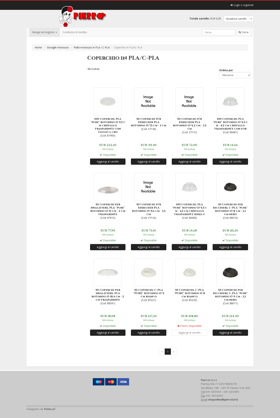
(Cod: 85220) (189, 279)
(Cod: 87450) (107, 111)
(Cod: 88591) (107, 281)
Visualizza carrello (236, 18)
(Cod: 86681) (230, 110)
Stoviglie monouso (58, 47)
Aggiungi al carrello (108, 161)
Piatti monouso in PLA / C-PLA (92, 47)
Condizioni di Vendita (74, 32)
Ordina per (226, 70)
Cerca (243, 32)
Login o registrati (242, 5)
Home (38, 47)
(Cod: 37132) (148, 195)
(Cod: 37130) (148, 108)
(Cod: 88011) (230, 281)
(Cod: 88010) (230, 195)
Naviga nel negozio (44, 32)
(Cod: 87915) (107, 195)
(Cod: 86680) (189, 195)
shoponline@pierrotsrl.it (223, 399)
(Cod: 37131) (189, 110)
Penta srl (49, 409)
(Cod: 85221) (148, 279)
